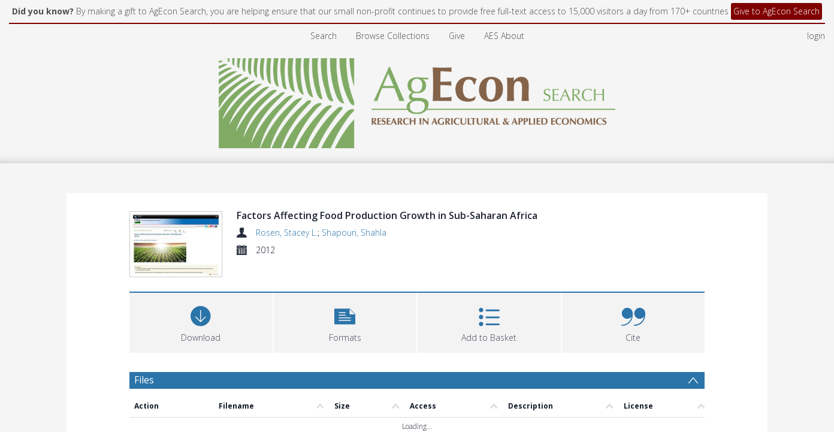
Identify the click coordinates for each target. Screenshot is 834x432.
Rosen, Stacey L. (287, 232)
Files (144, 379)
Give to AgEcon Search (776, 11)
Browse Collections (393, 35)
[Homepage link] (417, 100)
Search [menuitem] (323, 35)
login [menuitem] (816, 35)
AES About (504, 35)
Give (457, 35)
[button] (345, 321)
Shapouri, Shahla (354, 232)
